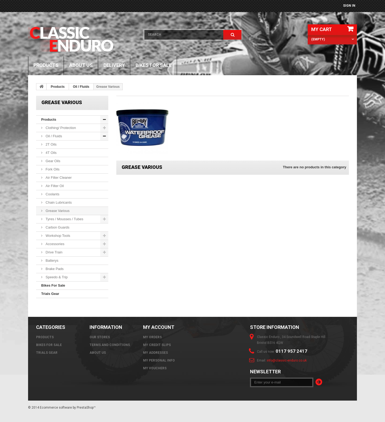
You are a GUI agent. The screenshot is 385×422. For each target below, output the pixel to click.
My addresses (155, 353)
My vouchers (155, 368)
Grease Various (57, 211)
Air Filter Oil (54, 186)
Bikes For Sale (154, 65)
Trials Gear (50, 294)
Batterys (51, 260)
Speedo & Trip (56, 277)
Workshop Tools (57, 236)
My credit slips (157, 345)
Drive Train (53, 252)
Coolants (52, 194)
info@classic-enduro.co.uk (287, 360)
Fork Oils (52, 169)
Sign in (349, 5)
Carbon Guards (57, 227)
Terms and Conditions (110, 345)
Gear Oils (52, 161)
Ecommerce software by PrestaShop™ (68, 407)
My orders (152, 337)
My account (158, 327)
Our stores (100, 337)
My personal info (159, 360)
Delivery (114, 65)
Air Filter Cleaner (58, 178)
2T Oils (51, 144)
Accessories (54, 244)
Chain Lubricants (58, 202)
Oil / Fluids (81, 87)
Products (46, 65)
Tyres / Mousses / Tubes (64, 219)
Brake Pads (54, 269)
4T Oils (51, 153)
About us (81, 65)
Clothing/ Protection (60, 128)
